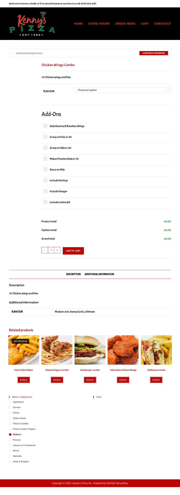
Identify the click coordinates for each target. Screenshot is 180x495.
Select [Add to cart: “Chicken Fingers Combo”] (57, 379)
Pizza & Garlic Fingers (24, 429)
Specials (17, 456)
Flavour (48, 91)
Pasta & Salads (20, 423)
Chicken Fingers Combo (57, 370)
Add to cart (73, 250)
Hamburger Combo (90, 370)
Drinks (16, 412)
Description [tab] (73, 274)
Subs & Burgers (21, 461)
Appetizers (18, 402)
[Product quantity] (51, 250)
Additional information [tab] (99, 274)
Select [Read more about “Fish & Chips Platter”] (23, 379)
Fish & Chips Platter (23, 370)
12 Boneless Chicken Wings (123, 370)
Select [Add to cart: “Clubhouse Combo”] (156, 379)
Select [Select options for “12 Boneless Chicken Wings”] (123, 379)
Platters (17, 434)
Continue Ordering (154, 53)
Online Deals (19, 418)
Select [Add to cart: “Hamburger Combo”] (90, 379)
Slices (16, 450)
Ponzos (16, 440)
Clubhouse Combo (156, 370)
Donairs (17, 407)
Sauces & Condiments (24, 445)
